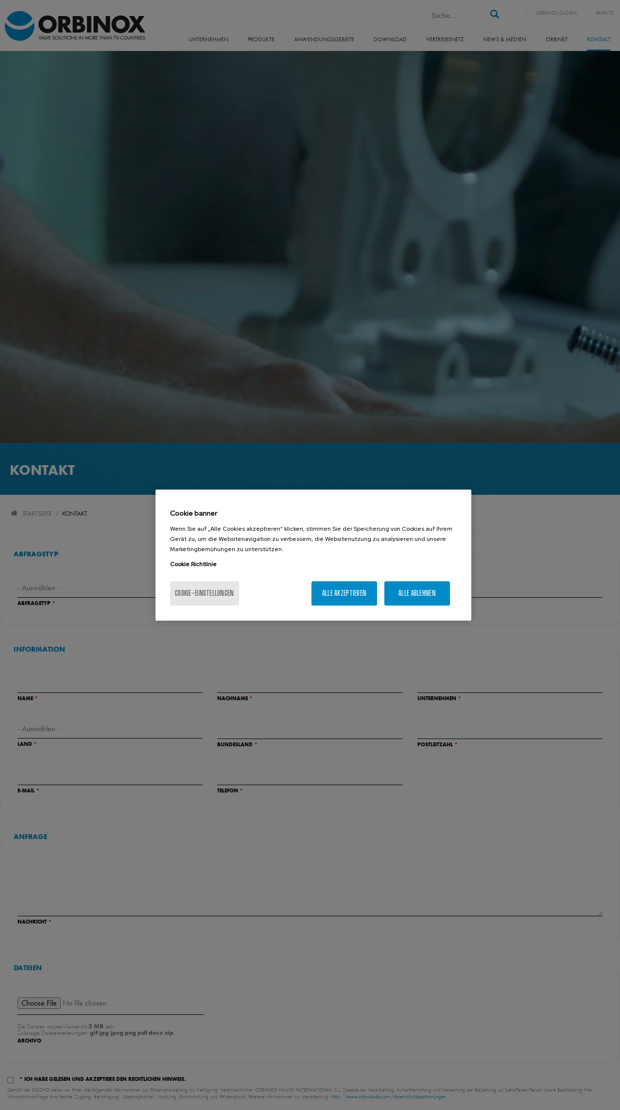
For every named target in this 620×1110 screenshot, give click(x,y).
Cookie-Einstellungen (204, 593)
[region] (313, 555)
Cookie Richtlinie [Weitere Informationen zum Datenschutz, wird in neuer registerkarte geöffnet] (193, 564)
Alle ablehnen (417, 593)
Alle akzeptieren (344, 593)
